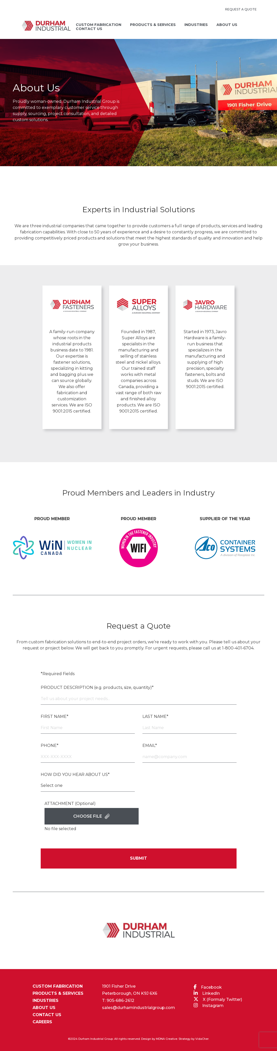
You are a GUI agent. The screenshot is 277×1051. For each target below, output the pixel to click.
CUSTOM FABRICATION (58, 986)
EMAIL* (149, 745)
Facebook (211, 987)
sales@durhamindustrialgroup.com (138, 1007)
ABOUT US (44, 1008)
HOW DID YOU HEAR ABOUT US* (75, 774)
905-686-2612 (120, 1000)
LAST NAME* (155, 716)
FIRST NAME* (54, 716)
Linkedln (211, 993)
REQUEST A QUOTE (241, 9)
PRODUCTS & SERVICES (58, 993)
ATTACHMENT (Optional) (70, 803)
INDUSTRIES (46, 1001)
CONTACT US (47, 1015)
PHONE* (50, 745)
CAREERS (42, 1022)
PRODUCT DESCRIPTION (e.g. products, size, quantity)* (97, 687)
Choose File (91, 816)
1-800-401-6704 (238, 648)
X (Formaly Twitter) (222, 999)
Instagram (213, 1005)
